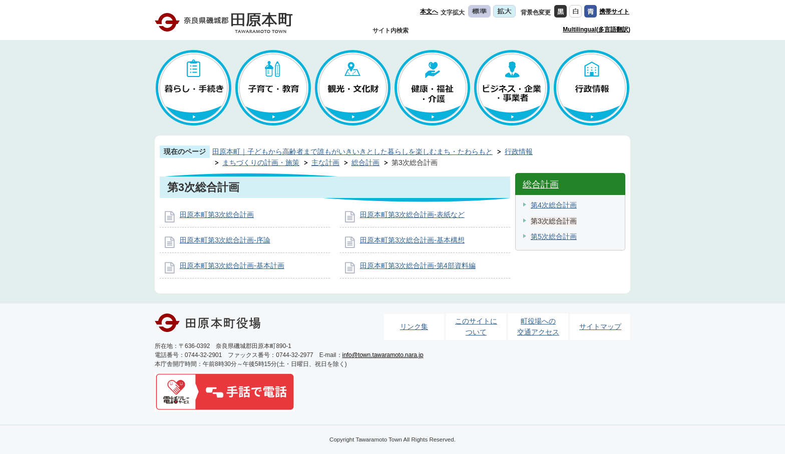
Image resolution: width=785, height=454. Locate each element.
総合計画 (365, 162)
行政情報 (519, 152)
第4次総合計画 (554, 205)
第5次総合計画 (554, 236)
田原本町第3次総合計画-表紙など (412, 214)
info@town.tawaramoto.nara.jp (383, 355)
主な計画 (325, 162)
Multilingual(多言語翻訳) (596, 29)
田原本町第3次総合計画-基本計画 (232, 266)
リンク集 (414, 326)
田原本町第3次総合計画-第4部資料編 (418, 266)
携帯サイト (614, 11)
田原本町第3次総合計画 (217, 214)
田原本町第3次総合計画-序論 (225, 240)
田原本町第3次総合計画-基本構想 (412, 240)
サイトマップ (600, 326)
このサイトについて (476, 326)
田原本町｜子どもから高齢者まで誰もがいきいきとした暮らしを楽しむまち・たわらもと (352, 152)
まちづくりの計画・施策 (260, 162)
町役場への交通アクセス (538, 326)
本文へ (429, 11)
